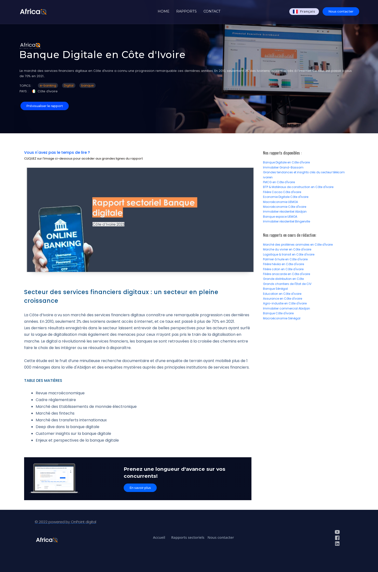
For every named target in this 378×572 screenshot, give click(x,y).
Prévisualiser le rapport (44, 106)
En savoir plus (140, 488)
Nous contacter (340, 11)
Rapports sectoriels (187, 537)
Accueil (159, 537)
